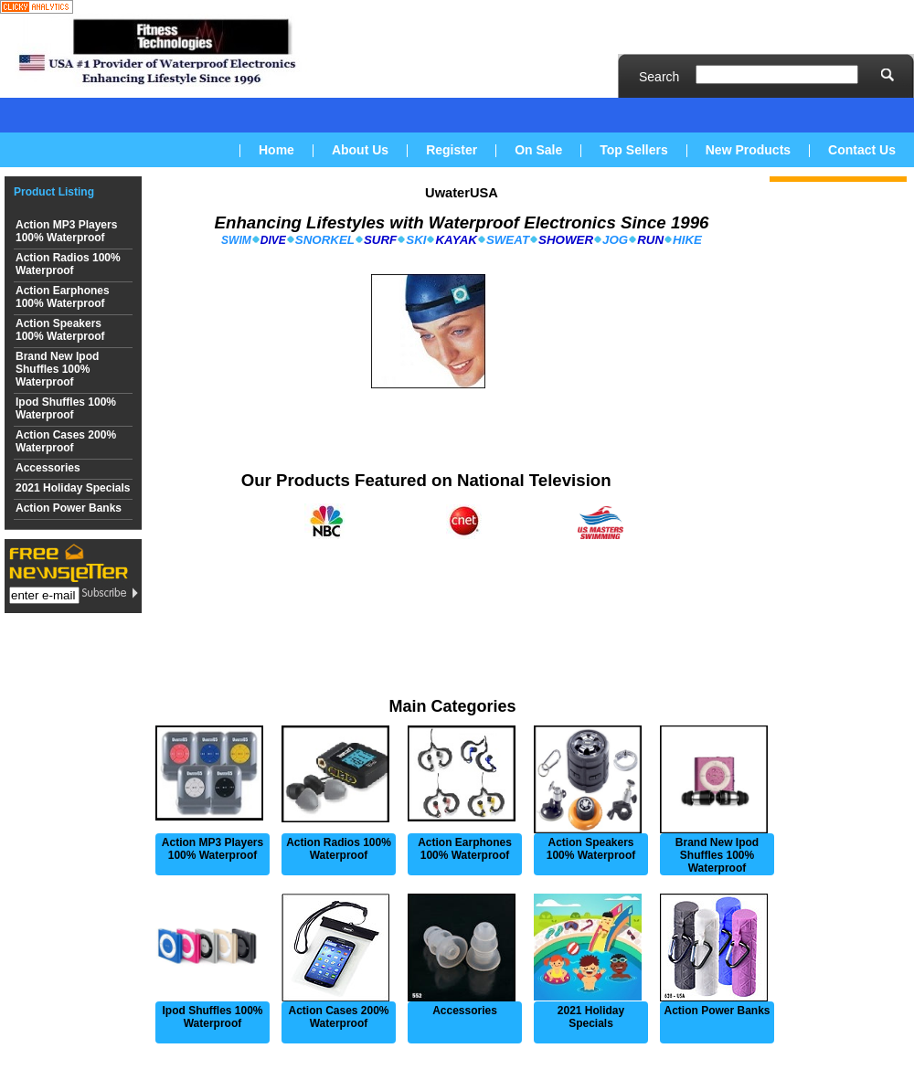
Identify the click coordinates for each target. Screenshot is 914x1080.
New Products (748, 150)
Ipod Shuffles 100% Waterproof (66, 408)
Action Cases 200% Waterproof (66, 441)
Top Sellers (633, 150)
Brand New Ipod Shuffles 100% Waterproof (57, 369)
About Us (360, 150)
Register (451, 150)
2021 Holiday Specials (73, 488)
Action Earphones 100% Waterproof (63, 297)
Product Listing (54, 191)
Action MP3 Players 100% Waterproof (66, 231)
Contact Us (862, 150)
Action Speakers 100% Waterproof (60, 330)
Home (276, 150)
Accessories (48, 467)
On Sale (538, 150)
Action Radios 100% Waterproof (68, 264)
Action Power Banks (69, 508)
